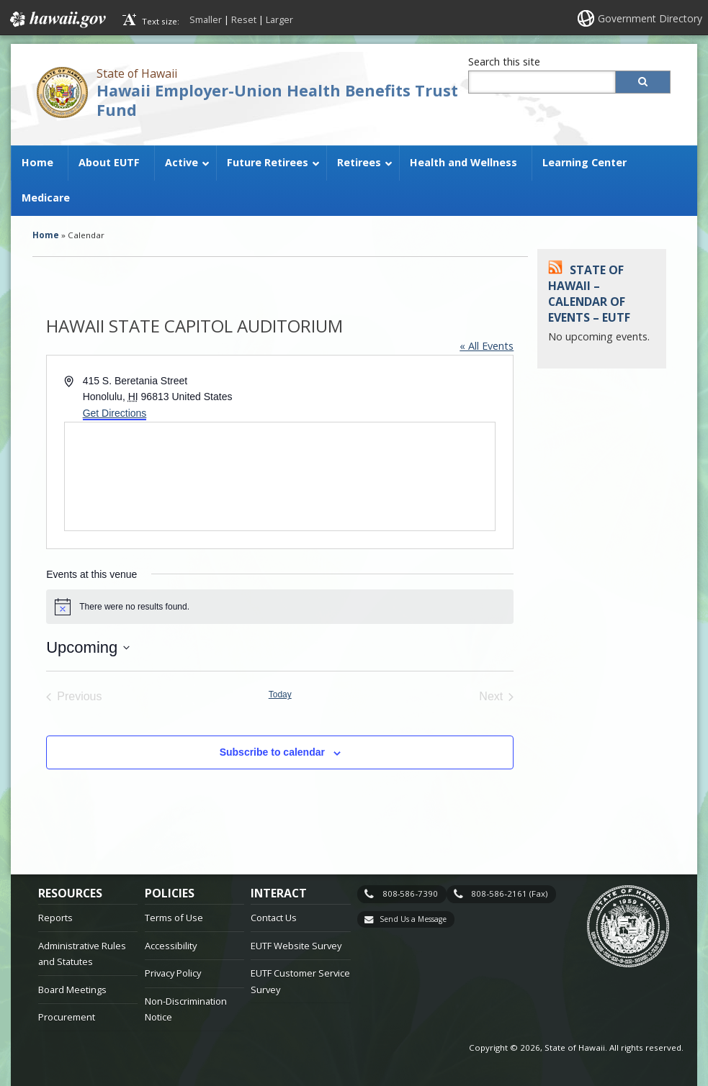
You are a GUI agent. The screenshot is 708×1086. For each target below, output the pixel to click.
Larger (279, 19)
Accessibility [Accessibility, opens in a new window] (171, 945)
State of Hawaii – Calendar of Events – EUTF (589, 294)
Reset (243, 19)
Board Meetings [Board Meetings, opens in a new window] (72, 989)
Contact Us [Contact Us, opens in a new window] (274, 917)
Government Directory (650, 18)
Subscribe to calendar (272, 752)
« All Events (487, 346)
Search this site (504, 61)
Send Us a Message (413, 919)
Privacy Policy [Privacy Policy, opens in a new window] (173, 973)
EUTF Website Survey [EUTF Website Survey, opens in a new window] (296, 945)
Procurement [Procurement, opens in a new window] (66, 1016)
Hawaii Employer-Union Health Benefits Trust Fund (277, 100)
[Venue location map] (280, 476)
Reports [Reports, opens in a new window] (55, 917)
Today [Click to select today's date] (280, 694)
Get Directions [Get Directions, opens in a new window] (115, 413)
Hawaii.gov (56, 19)
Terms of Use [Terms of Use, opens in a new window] (174, 917)
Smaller (205, 19)
